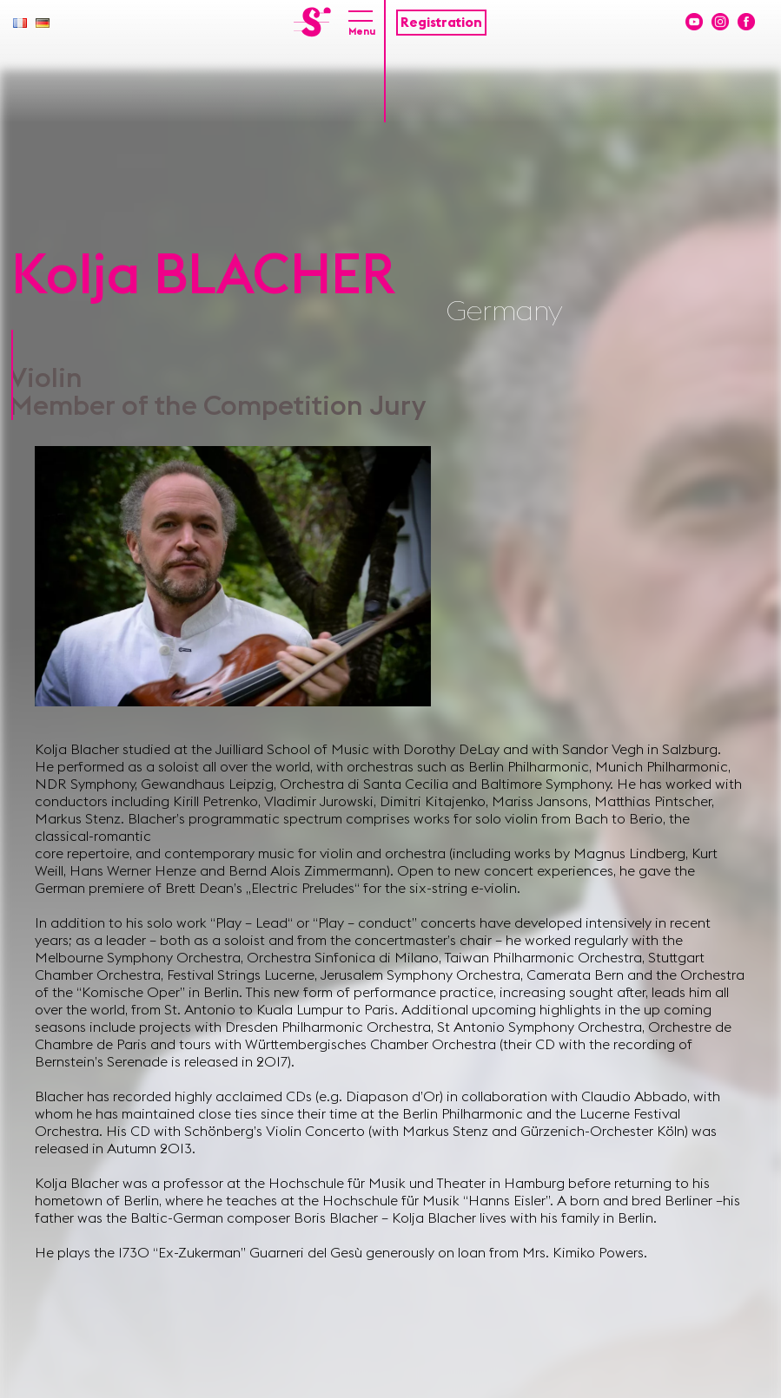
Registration (441, 23)
